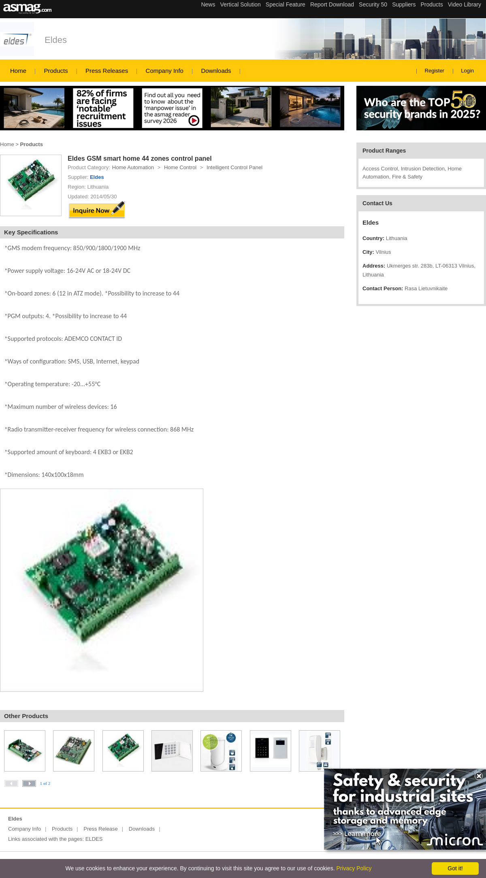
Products (56, 70)
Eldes (56, 40)
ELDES (94, 839)
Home (18, 70)
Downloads (216, 70)
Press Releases (106, 70)
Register (434, 71)
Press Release (100, 829)
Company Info (164, 70)
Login (467, 71)
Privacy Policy (353, 868)
